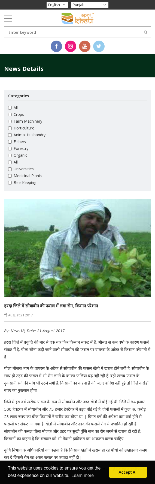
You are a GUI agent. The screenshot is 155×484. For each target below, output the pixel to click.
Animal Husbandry (26, 134)
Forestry (18, 148)
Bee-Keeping (22, 182)
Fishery (17, 141)
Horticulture (21, 128)
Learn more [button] (82, 475)
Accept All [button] (128, 472)
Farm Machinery (25, 121)
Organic (17, 155)
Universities (21, 168)
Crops (16, 114)
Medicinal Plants (25, 175)
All (13, 107)
